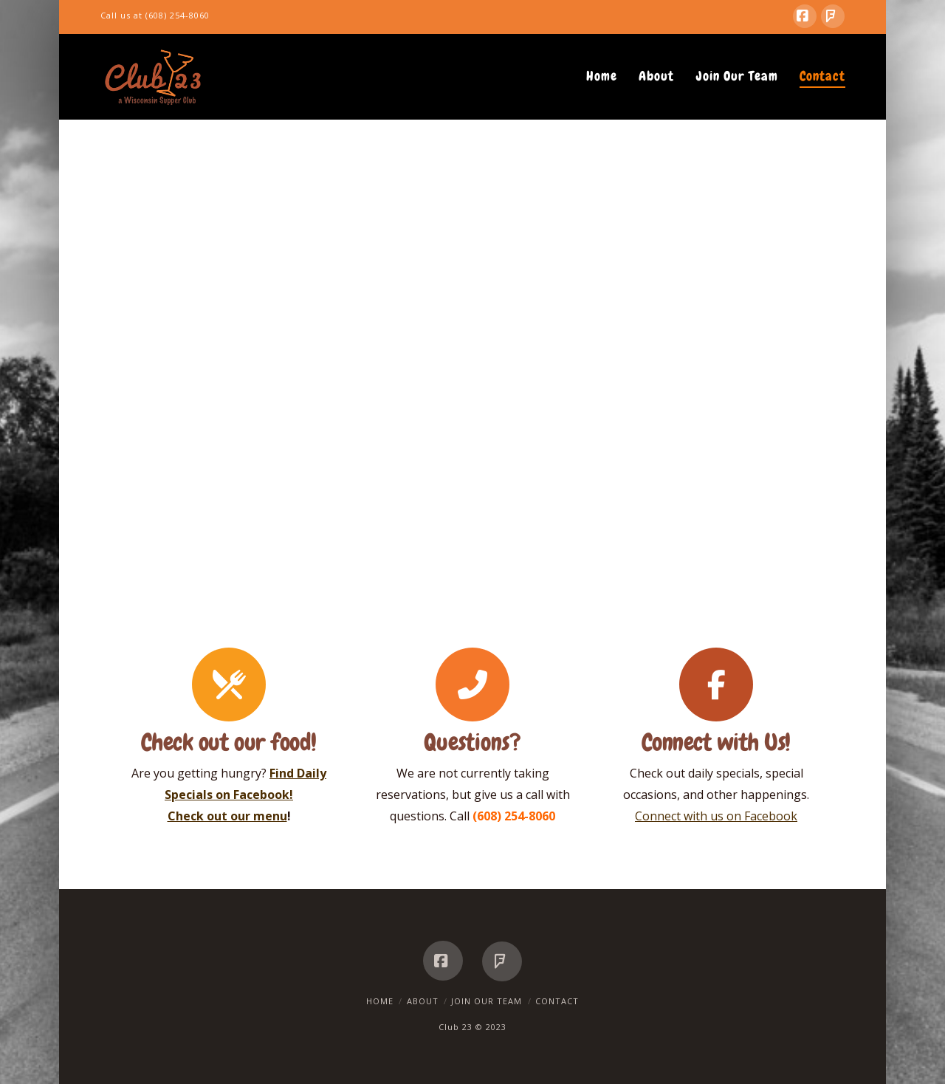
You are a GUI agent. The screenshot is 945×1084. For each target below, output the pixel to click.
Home (380, 1000)
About (423, 1000)
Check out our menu (227, 816)
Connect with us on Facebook (716, 816)
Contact (557, 1000)
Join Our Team (486, 1000)
